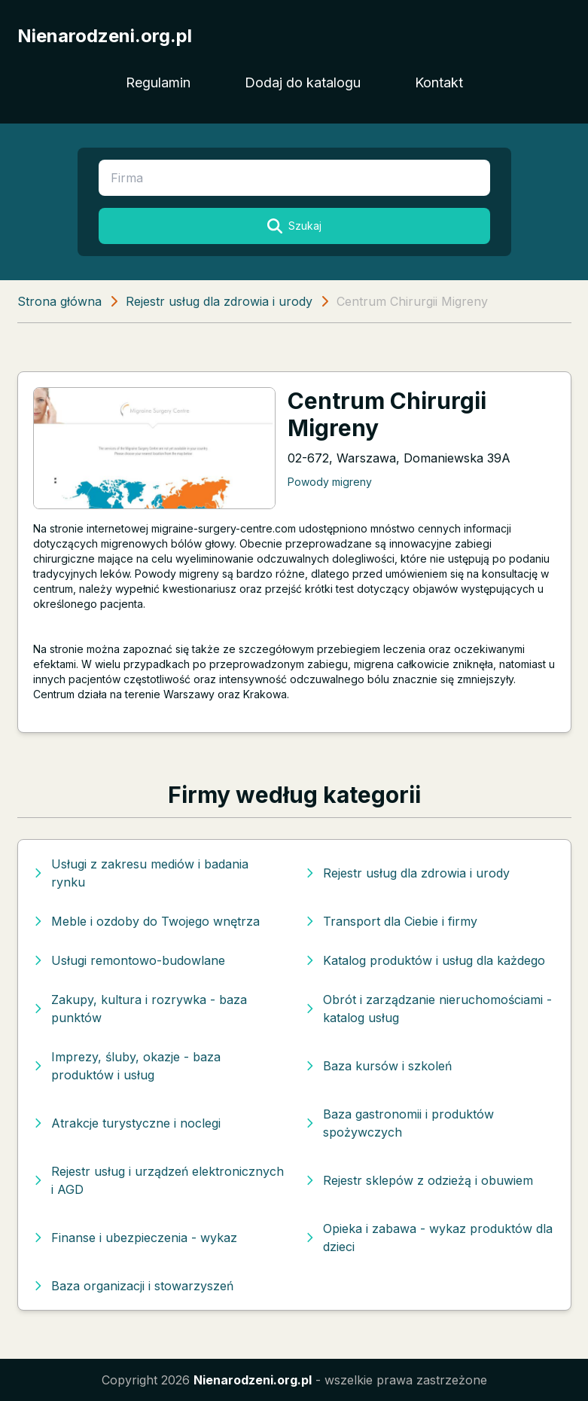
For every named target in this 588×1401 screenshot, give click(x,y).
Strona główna (59, 301)
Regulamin (158, 82)
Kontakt (439, 82)
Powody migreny (330, 481)
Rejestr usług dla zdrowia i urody (219, 301)
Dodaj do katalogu (303, 82)
